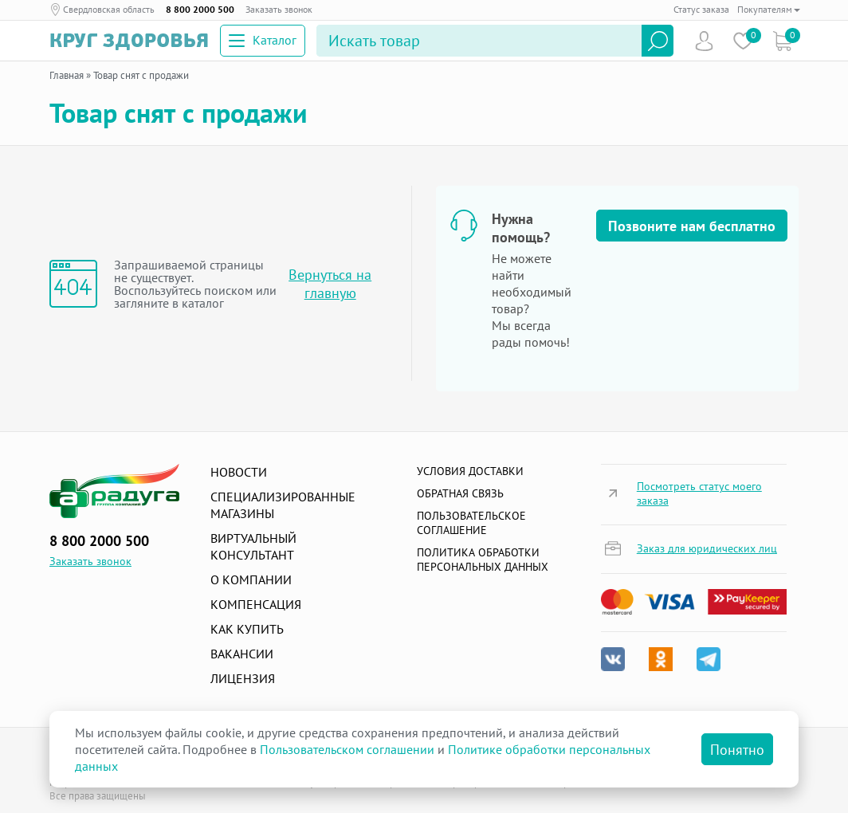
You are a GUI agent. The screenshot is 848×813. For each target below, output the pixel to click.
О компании (251, 579)
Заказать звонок (278, 9)
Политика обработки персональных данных (482, 559)
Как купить (247, 629)
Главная (66, 75)
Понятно (737, 749)
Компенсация (255, 604)
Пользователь (704, 41)
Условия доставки (470, 471)
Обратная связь (460, 493)
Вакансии (241, 654)
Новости (238, 472)
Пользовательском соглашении (347, 749)
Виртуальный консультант (253, 546)
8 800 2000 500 (200, 9)
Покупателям (768, 9)
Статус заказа (701, 9)
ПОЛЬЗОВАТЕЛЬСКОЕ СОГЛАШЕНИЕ (471, 523)
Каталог (262, 40)
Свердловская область (109, 9)
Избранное (743, 41)
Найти (657, 41)
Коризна (782, 41)
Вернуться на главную (330, 283)
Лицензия (242, 678)
